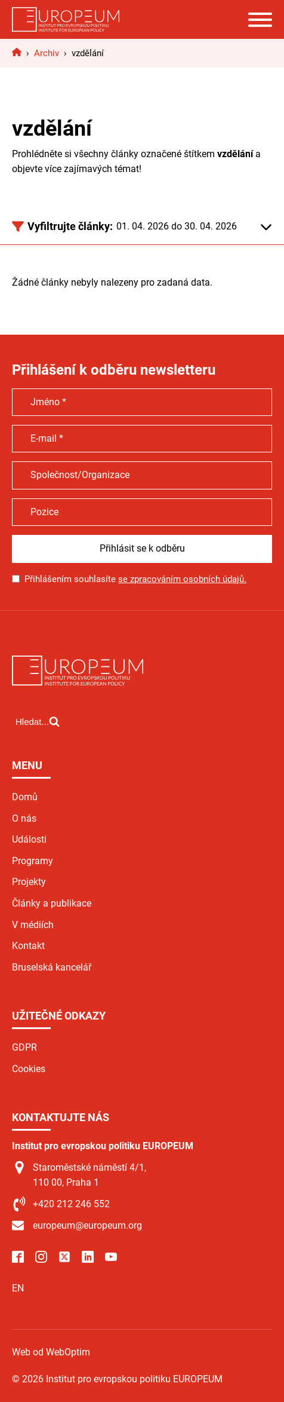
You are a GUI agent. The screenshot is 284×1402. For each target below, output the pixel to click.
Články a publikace (51, 903)
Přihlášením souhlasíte (135, 579)
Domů (25, 797)
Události (29, 839)
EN (18, 1288)
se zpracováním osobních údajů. (182, 579)
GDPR (24, 1047)
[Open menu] (260, 20)
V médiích (33, 924)
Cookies (28, 1069)
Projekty (29, 881)
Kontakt (28, 945)
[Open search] (37, 721)
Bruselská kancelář (51, 967)
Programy (32, 861)
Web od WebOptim (51, 1352)
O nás (24, 818)
